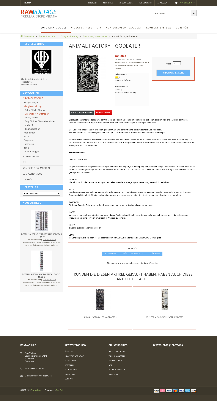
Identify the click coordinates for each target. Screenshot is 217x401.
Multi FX (28, 125)
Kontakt (68, 379)
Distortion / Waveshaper (95, 36)
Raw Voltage (36, 390)
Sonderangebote (126, 3)
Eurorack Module (47, 36)
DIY (24, 162)
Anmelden (162, 3)
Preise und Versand (118, 352)
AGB (110, 365)
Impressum (69, 374)
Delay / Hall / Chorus (34, 110)
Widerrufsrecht (116, 370)
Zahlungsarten (116, 356)
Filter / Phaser (30, 118)
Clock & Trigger (31, 152)
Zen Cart (59, 390)
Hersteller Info (27, 82)
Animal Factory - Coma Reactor (100, 317)
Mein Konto (114, 374)
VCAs (26, 136)
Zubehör (27, 180)
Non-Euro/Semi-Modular (36, 168)
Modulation (29, 133)
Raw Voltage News (74, 356)
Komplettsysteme (32, 174)
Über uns (69, 352)
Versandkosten (145, 3)
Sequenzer (28, 140)
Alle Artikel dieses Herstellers (34, 79)
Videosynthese (30, 157)
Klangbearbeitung (69, 36)
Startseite (29, 36)
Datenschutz (115, 361)
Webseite (153, 263)
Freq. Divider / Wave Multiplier (39, 121)
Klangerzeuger (30, 103)
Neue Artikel (70, 370)
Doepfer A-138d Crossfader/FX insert (164, 317)
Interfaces (28, 144)
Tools (26, 148)
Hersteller (92, 3)
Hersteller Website (29, 84)
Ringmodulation (31, 129)
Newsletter (108, 3)
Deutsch (27, 3)
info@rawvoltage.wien (41, 376)
